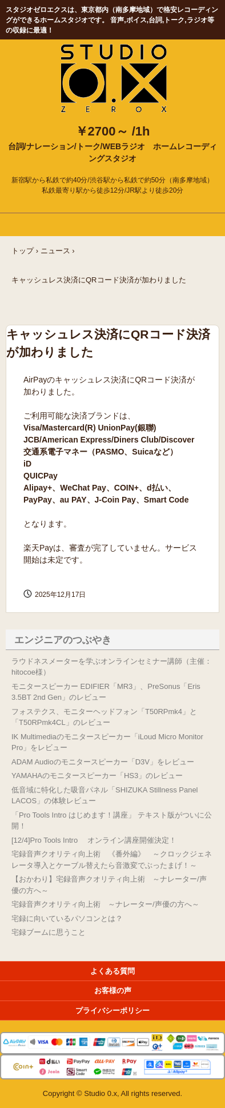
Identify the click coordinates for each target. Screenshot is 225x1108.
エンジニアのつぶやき (62, 640)
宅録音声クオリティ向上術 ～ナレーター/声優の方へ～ (105, 904)
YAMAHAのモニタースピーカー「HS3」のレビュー (97, 775)
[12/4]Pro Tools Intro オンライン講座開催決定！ (93, 840)
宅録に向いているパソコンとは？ (67, 918)
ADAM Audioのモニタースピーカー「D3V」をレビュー (102, 762)
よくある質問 (112, 971)
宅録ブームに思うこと (48, 932)
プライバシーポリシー (112, 1010)
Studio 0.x (112, 51)
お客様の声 (112, 990)
